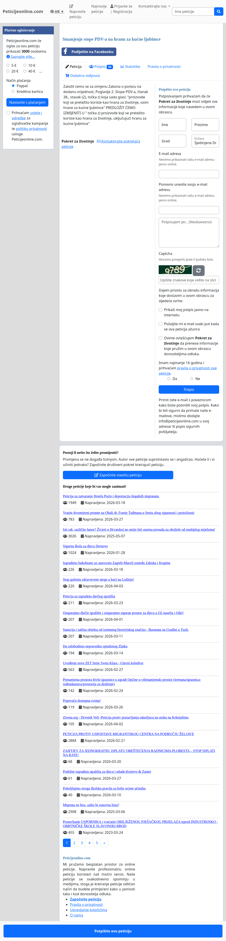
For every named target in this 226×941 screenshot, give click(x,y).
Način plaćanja (18, 80)
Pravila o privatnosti (164, 66)
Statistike (130, 66)
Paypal (22, 85)
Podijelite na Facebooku (87, 52)
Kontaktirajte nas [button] (153, 6)
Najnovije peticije (99, 9)
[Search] (193, 11)
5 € (13, 65)
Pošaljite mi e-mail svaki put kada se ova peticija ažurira (191, 326)
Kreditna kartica (30, 91)
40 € (31, 71)
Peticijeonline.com (23, 11)
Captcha (165, 253)
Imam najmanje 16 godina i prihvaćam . (188, 368)
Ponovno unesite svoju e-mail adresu (183, 187)
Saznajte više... (20, 56)
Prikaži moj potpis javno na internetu (186, 312)
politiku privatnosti (31, 128)
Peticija (73, 66)
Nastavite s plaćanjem (27, 102)
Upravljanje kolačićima (88, 909)
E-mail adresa (170, 153)
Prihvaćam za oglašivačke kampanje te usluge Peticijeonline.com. (30, 126)
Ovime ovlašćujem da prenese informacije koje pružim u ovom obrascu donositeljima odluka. (191, 346)
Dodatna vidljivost (82, 75)
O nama (76, 915)
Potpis (189, 389)
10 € (31, 65)
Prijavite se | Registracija (121, 9)
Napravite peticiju (77, 11)
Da (175, 378)
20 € (15, 71)
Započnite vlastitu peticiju (118, 475)
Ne (198, 378)
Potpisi (101, 66)
